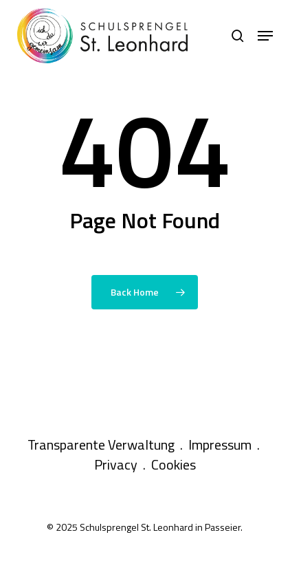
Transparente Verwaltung (101, 444)
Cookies (173, 464)
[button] (265, 36)
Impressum (220, 444)
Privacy (115, 464)
